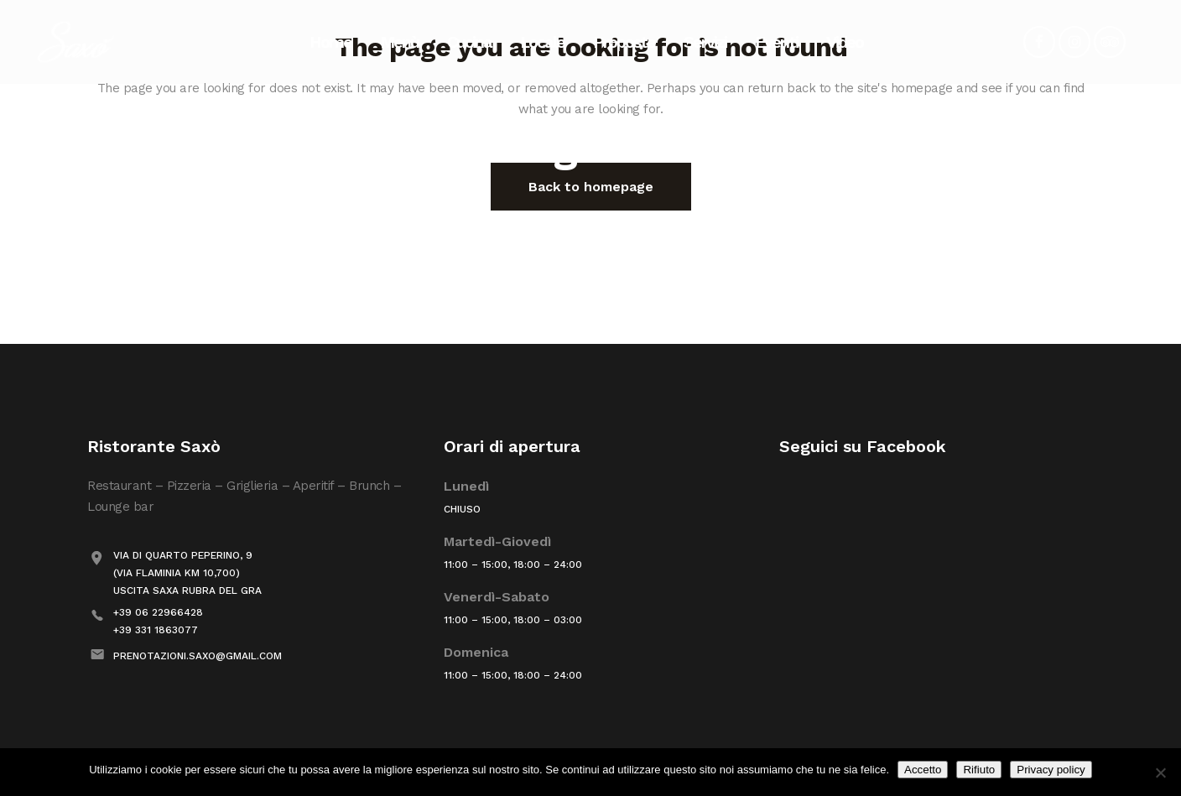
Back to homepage (590, 187)
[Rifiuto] (1160, 772)
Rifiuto (979, 769)
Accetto (922, 769)
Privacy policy (1051, 769)
